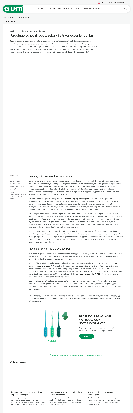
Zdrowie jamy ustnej (42, 9)
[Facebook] (112, 400)
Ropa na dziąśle (16, 41)
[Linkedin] (117, 400)
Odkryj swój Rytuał (91, 9)
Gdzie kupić (68, 9)
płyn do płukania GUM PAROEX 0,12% (92, 234)
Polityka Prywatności (77, 396)
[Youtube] (121, 400)
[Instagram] (126, 400)
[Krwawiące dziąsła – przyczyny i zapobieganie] (105, 337)
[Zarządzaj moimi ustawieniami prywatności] (126, 405)
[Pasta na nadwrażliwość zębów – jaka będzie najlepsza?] (67, 337)
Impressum (73, 391)
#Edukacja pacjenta (59, 316)
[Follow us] (117, 2)
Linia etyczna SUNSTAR (77, 398)
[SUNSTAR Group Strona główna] (23, 394)
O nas (77, 9)
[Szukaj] (118, 8)
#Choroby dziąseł (93, 316)
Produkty (57, 9)
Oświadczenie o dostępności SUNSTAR (82, 400)
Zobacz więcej (10, 21)
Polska (102, 2)
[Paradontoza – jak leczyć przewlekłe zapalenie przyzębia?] (28, 337)
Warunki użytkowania (77, 393)
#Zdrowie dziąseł (76, 316)
